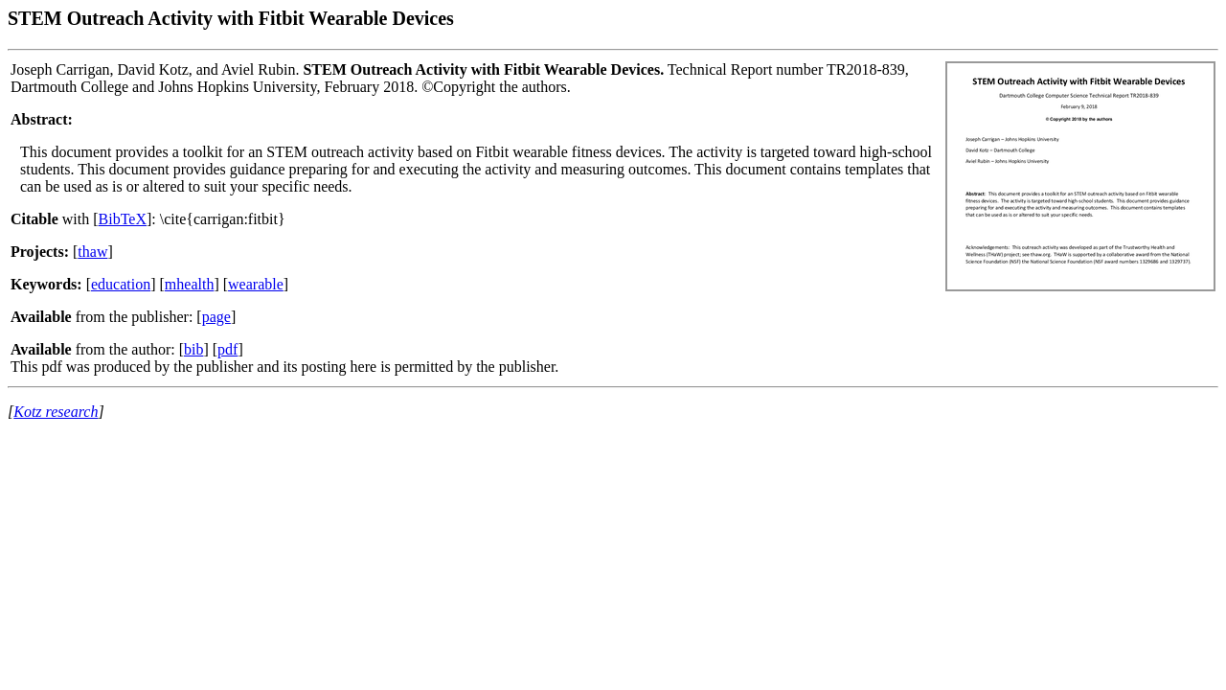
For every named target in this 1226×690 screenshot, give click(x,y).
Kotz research (55, 411)
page (216, 317)
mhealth (190, 284)
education (120, 284)
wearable (256, 284)
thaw (92, 251)
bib (193, 349)
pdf (227, 349)
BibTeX (123, 219)
